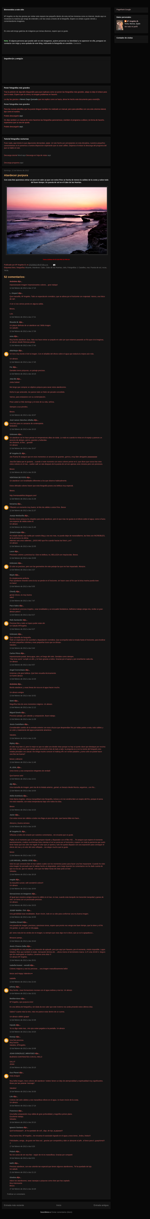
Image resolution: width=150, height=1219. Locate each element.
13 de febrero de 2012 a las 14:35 (23, 826)
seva (12, 336)
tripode (13, 1025)
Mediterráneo (15, 999)
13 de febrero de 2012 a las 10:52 (23, 696)
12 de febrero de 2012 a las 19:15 (23, 429)
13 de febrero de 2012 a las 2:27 (22, 570)
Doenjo (13, 1037)
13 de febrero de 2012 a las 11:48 (23, 762)
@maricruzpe (15, 532)
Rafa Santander (16, 620)
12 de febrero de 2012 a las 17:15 (23, 288)
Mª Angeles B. (15, 453)
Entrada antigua (101, 1205)
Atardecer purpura (16, 175)
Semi (12, 701)
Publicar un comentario (16, 1194)
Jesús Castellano (17, 724)
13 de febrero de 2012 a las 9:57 (22, 665)
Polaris (13, 1151)
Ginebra (13, 1177)
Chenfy (13, 592)
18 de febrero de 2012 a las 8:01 (22, 1158)
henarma (13, 504)
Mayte (12, 575)
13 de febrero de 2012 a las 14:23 (23, 810)
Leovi (12, 551)
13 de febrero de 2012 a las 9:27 (22, 629)
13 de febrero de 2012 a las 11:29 (23, 719)
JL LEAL (13, 767)
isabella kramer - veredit (20, 965)
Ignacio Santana (16, 1127)
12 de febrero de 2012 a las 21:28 (23, 499)
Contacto (77, 43)
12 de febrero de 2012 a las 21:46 (23, 527)
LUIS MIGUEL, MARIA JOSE (21, 860)
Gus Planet (14, 1073)
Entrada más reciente (14, 1205)
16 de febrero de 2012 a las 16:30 (23, 1091)
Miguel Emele (15, 713)
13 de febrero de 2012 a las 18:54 (23, 889)
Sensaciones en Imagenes (20, 894)
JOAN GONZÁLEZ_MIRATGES (22, 1053)
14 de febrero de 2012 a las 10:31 (23, 993)
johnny (12, 987)
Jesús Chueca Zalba (18, 946)
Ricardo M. (14, 322)
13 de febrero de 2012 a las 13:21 (23, 779)
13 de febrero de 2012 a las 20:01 (23, 960)
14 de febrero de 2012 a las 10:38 (23, 1020)
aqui (49, 155)
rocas (104, 268)
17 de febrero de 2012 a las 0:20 (22, 1146)
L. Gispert (14, 293)
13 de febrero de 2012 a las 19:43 (23, 941)
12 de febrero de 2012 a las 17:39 (23, 331)
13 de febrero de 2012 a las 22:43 (23, 982)
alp (11, 784)
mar (88, 268)
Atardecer (36, 268)
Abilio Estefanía (16, 796)
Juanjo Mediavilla (17, 516)
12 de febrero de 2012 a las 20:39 (23, 472)
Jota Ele (13, 379)
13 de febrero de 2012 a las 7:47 (22, 601)
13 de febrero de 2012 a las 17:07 (23, 855)
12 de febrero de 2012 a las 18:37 (23, 415)
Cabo (43, 268)
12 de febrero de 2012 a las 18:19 (23, 374)
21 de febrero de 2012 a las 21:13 (23, 1172)
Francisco (14, 1111)
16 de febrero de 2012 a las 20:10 (23, 1122)
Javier (12, 815)
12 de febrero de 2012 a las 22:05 (23, 546)
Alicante (28, 268)
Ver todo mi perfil (131, 27)
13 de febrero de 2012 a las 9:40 (22, 648)
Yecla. (6, 270)
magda (12, 880)
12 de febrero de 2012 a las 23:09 (23, 558)
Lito (11, 1097)
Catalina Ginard (16, 922)
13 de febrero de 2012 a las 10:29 (23, 679)
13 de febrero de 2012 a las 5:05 (22, 586)
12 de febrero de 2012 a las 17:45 (23, 362)
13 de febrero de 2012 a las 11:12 (23, 707)
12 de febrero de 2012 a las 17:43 (23, 345)
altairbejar (14, 351)
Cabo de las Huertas (54, 268)
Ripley (12, 743)
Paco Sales (14, 606)
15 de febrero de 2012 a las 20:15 (23, 1067)
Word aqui (22, 155)
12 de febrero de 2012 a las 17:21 (23, 317)
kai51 (12, 1163)
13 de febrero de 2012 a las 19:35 (23, 917)
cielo (64, 268)
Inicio (58, 1205)
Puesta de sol (96, 268)
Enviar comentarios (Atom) (61, 1212)
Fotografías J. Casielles (76, 268)
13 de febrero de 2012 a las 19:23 (23, 905)
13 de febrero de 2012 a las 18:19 (23, 874)
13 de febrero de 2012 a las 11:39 (23, 738)
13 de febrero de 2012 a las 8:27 (22, 615)
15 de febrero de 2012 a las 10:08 (23, 1048)
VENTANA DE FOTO (18, 477)
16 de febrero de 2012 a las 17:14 (23, 1106)
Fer (11, 367)
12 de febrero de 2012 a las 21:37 (23, 510)
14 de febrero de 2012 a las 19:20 (23, 1032)
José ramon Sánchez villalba (22, 420)
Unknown (14, 434)
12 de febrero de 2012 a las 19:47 (23, 448)
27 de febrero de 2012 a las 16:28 (23, 1189)
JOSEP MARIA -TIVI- (18, 910)
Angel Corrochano (17, 670)
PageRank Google (123, 10)
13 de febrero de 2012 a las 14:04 (23, 791)
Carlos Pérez (15, 653)
